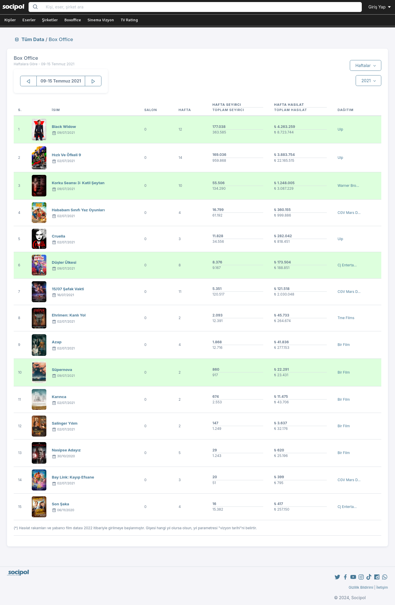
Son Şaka (60, 504)
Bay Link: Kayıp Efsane (73, 477)
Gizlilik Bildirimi (361, 587)
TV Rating (129, 19)
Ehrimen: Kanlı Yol (69, 315)
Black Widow (64, 126)
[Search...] (202, 7)
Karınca (59, 396)
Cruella (58, 236)
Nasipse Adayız (66, 450)
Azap (57, 342)
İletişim (382, 587)
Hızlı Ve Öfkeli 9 (66, 154)
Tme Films (346, 318)
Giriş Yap (380, 6)
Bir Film (344, 344)
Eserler (29, 19)
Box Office (61, 39)
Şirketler (50, 19)
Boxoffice (72, 19)
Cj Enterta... (347, 265)
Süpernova (62, 369)
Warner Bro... (348, 185)
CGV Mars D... (349, 212)
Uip (340, 129)
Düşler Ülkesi (64, 262)
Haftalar (363, 65)
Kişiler (10, 19)
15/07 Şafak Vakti (68, 288)
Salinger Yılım (65, 423)
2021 (366, 80)
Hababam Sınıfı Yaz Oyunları (78, 209)
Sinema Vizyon (100, 19)
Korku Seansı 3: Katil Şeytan (78, 182)
